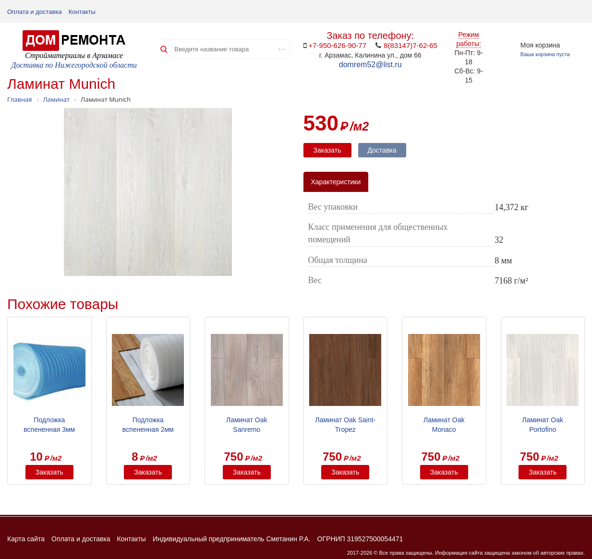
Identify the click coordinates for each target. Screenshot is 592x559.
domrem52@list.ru (370, 64)
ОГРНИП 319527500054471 (360, 539)
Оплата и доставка (34, 11)
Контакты (82, 11)
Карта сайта (26, 539)
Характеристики (336, 182)
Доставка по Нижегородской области (74, 65)
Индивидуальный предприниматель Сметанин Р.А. (232, 539)
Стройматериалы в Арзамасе (74, 55)
